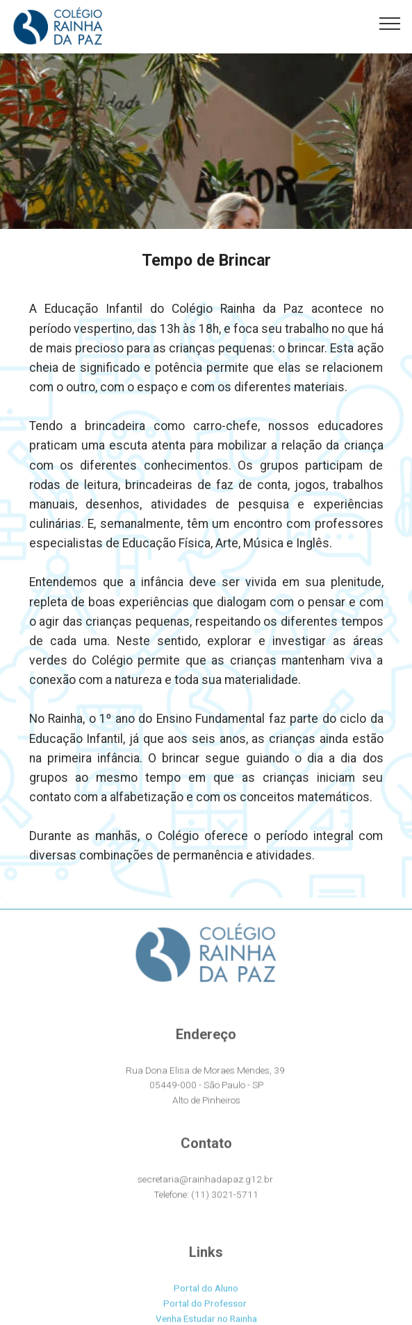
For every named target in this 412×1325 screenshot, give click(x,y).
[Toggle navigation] (390, 23)
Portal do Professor (205, 1314)
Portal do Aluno (206, 1299)
